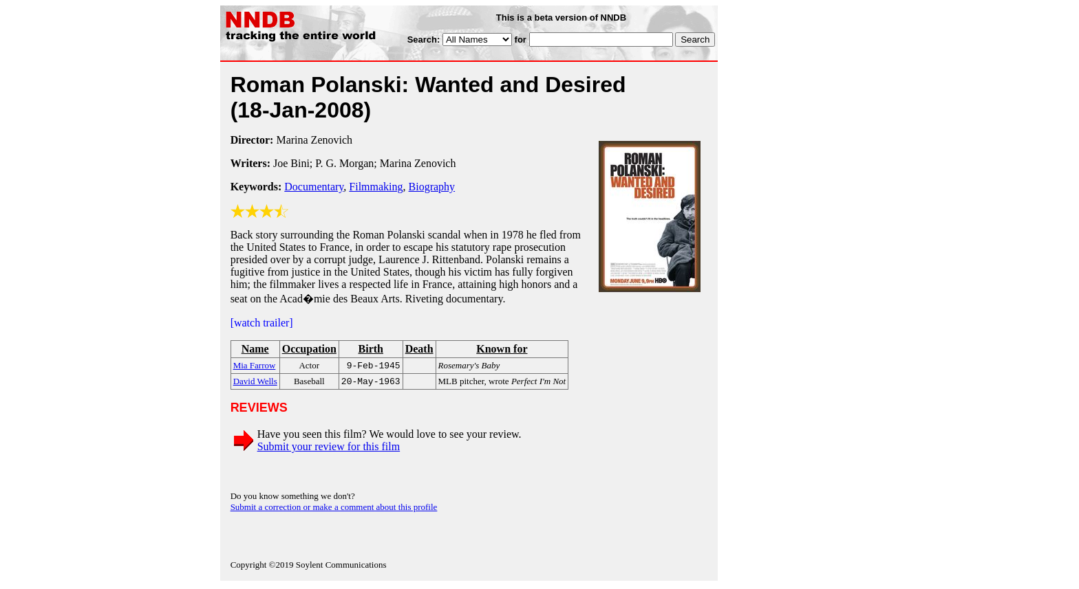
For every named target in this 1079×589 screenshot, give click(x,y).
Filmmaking (376, 186)
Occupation (309, 349)
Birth (371, 349)
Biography (432, 186)
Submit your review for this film (328, 449)
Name (255, 349)
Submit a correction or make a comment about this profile (334, 509)
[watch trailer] (262, 323)
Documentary (313, 186)
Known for (501, 349)
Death (419, 349)
